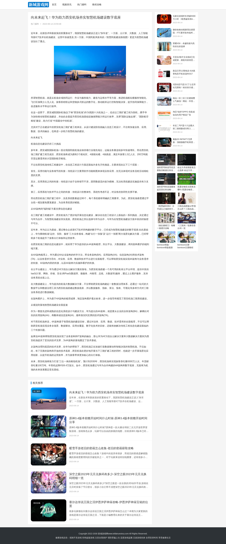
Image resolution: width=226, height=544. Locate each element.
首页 (54, 4)
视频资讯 (66, 4)
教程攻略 (96, 4)
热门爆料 (81, 4)
